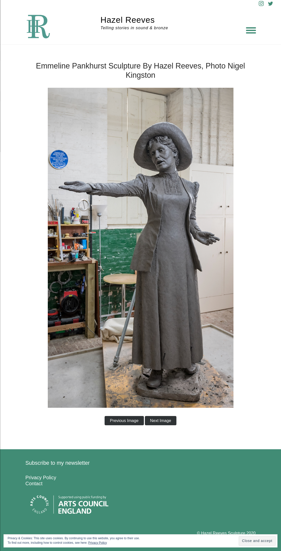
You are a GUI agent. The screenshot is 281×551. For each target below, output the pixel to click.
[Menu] (250, 30)
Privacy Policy (41, 477)
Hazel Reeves (128, 19)
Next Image (160, 420)
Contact (34, 483)
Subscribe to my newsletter (58, 463)
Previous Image (124, 420)
